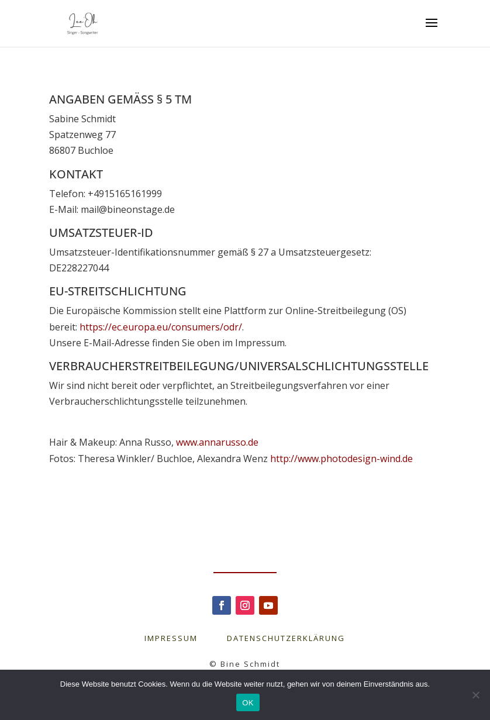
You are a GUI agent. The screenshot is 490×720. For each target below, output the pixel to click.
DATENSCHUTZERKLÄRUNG (286, 638)
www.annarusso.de (217, 442)
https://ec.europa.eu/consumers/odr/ (161, 327)
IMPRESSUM (185, 638)
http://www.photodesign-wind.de (341, 458)
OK (247, 702)
